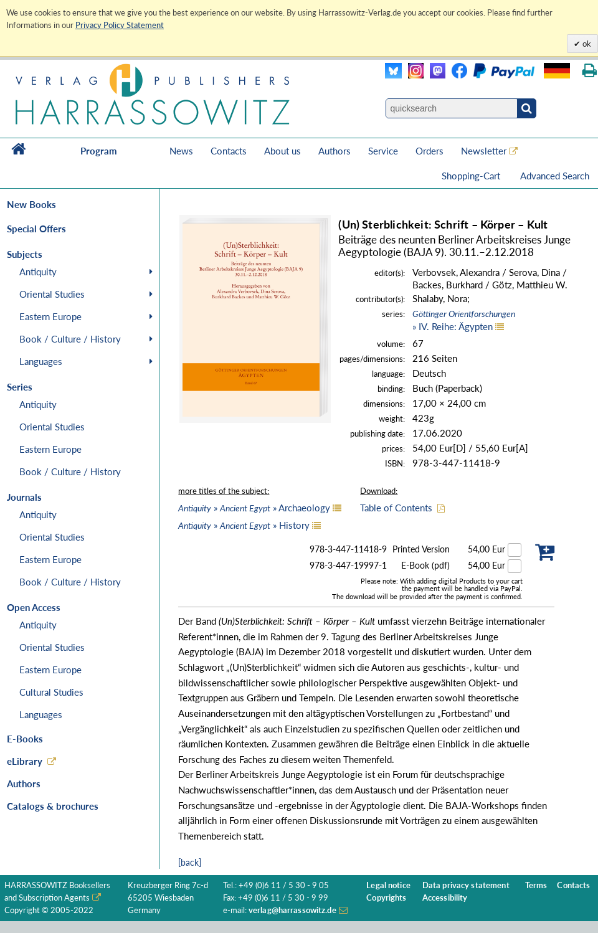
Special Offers (36, 228)
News (181, 150)
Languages (40, 361)
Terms (536, 885)
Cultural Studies (51, 692)
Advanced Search (554, 175)
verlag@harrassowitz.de (292, 910)
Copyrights (386, 897)
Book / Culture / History (70, 338)
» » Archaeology (254, 507)
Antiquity (38, 271)
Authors (334, 150)
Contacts (229, 150)
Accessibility (445, 897)
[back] (189, 862)
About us (282, 150)
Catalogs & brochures (52, 806)
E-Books (25, 738)
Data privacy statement (466, 885)
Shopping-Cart (472, 175)
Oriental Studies (52, 294)
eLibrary (24, 761)
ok (586, 44)
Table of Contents (396, 507)
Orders (429, 150)
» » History (244, 525)
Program (98, 150)
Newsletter (483, 150)
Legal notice (388, 885)
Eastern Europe (50, 316)
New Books (31, 204)
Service (383, 150)
